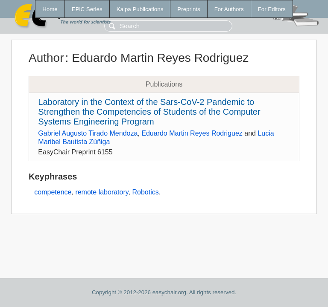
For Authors (229, 9)
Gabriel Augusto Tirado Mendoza (88, 133)
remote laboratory (101, 192)
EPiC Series (87, 9)
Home (50, 9)
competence (52, 192)
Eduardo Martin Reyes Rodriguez (192, 133)
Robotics (145, 192)
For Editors (272, 9)
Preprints (188, 9)
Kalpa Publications (140, 9)
